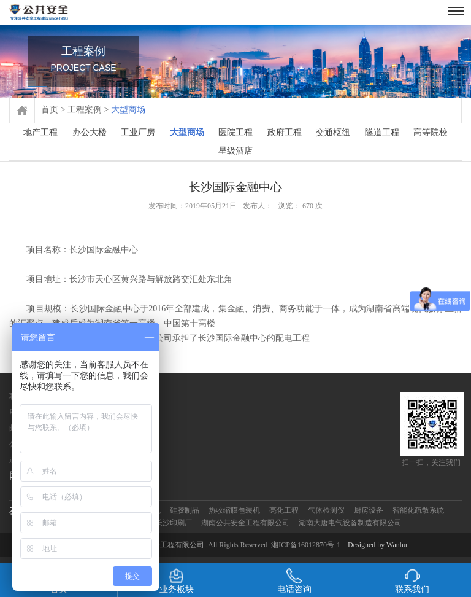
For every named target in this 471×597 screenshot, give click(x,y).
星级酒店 (235, 150)
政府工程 (284, 132)
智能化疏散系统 (418, 510)
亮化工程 (284, 510)
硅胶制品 (184, 510)
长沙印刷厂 (173, 522)
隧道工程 (382, 132)
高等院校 (430, 132)
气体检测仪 (326, 510)
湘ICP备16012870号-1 (305, 544)
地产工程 (40, 132)
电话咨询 (294, 581)
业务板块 (176, 581)
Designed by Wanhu (377, 544)
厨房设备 (368, 510)
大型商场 (187, 135)
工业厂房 (138, 132)
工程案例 (84, 109)
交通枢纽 (333, 132)
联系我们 (412, 581)
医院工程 (235, 132)
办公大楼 (89, 132)
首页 (49, 109)
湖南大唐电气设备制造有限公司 (350, 522)
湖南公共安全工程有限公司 (245, 522)
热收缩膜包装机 (234, 510)
